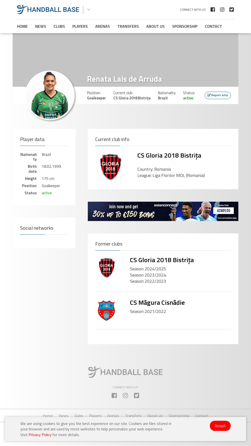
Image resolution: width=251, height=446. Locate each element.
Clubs (59, 26)
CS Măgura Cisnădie (157, 302)
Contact (213, 26)
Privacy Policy (40, 435)
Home (22, 26)
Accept (220, 426)
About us (155, 26)
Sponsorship (184, 26)
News (40, 26)
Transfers (128, 26)
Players (80, 26)
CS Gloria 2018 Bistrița (169, 155)
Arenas (102, 26)
